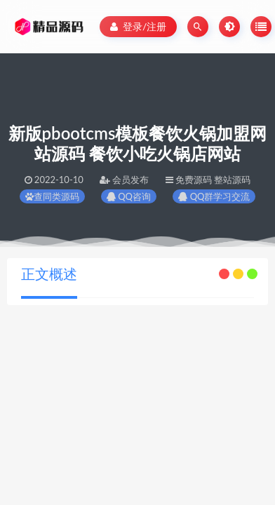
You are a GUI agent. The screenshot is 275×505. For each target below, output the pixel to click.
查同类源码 (52, 196)
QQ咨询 (129, 196)
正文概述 (49, 273)
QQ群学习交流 (214, 196)
